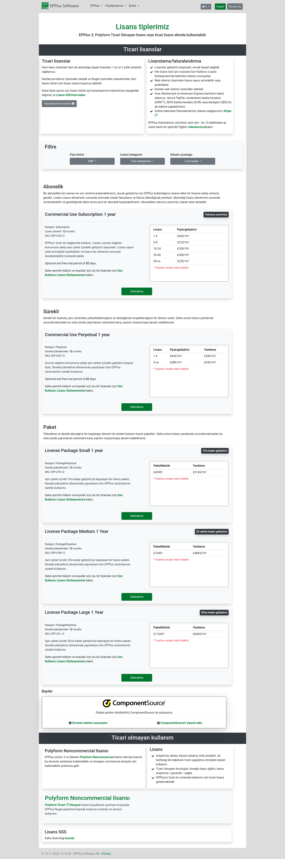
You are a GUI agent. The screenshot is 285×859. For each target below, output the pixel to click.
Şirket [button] (133, 5)
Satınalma (136, 291)
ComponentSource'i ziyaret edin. (181, 723)
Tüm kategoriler (141, 161)
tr (204, 6)
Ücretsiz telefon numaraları (90, 723)
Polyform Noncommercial (96, 757)
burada (69, 838)
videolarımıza (197, 127)
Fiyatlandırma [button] (114, 5)
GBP (91, 161)
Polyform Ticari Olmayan (63, 805)
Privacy (106, 853)
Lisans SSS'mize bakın (70, 95)
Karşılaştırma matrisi (59, 103)
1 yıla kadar (191, 161)
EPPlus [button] (95, 5)
